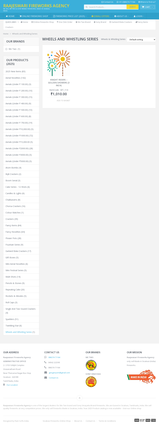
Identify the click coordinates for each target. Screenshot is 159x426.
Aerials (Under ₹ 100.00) (17, 84)
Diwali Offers (100, 16)
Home (10, 16)
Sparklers (10, 319)
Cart (148, 7)
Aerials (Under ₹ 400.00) (17, 103)
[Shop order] (141, 39)
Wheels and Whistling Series (19, 332)
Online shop (135, 408)
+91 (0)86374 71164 (126, 2)
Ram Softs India (22, 421)
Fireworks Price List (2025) (69, 16)
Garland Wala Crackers (120, 22)
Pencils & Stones (14, 283)
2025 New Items (13, 71)
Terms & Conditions (107, 421)
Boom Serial (11, 180)
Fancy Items (141, 22)
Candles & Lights (14, 193)
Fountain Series (13, 244)
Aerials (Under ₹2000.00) (17, 148)
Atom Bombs (12, 167)
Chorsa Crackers (13, 206)
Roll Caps (10, 302)
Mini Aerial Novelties (15, 264)
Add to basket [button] (63, 100)
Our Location (12, 385)
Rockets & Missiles (14, 296)
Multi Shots (11, 276)
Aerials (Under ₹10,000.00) (18, 129)
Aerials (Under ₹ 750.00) (17, 122)
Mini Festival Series (15, 270)
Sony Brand (100, 22)
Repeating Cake (13, 289)
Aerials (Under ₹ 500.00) (17, 110)
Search (132, 7)
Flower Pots (11, 238)
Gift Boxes (11, 257)
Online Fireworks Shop (34, 16)
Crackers (9, 27)
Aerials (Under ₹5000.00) (17, 161)
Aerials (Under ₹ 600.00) (17, 116)
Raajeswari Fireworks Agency (36, 6)
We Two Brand (83, 22)
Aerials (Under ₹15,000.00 (18, 142)
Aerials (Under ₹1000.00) (17, 135)
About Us (120, 16)
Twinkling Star (12, 325)
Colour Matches (13, 212)
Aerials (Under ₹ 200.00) (17, 90)
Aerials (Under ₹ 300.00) (17, 97)
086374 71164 (54, 357)
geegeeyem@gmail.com (59, 372)
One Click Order (64, 22)
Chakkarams (11, 199)
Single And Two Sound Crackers (21, 308)
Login (138, 16)
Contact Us (107, 2)
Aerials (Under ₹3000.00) (17, 154)
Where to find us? (147, 2)
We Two (13, 49)
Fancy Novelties (13, 231)
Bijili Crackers (12, 174)
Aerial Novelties (13, 77)
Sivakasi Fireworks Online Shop (57, 421)
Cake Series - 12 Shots (16, 187)
